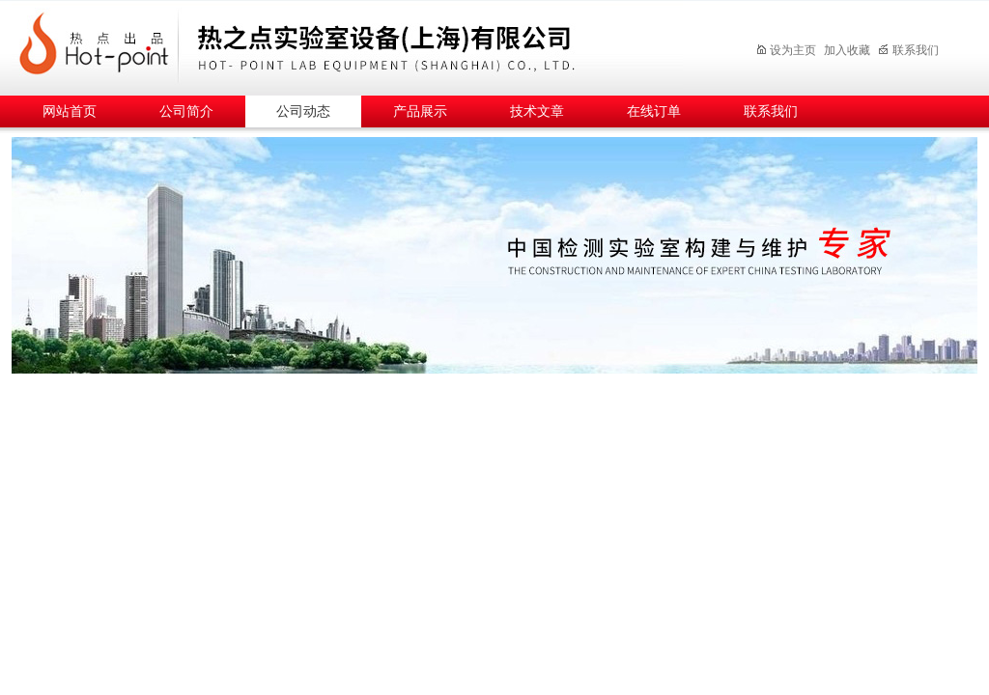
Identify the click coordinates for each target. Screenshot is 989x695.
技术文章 (537, 111)
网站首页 (69, 111)
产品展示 (420, 111)
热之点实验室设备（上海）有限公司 (364, 45)
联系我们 (908, 50)
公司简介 (186, 111)
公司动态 (303, 111)
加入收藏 (847, 50)
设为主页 (785, 50)
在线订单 (654, 111)
